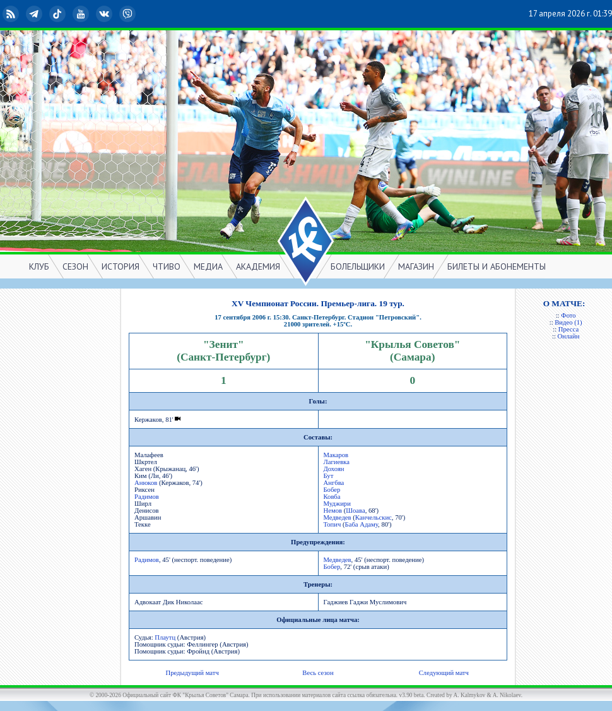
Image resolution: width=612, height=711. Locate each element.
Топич (332, 524)
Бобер (332, 489)
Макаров (336, 454)
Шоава (355, 510)
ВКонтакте (105, 14)
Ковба (332, 496)
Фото (568, 315)
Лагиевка (337, 461)
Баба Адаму (362, 524)
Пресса (568, 329)
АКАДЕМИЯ (258, 266)
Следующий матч (444, 672)
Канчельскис (373, 517)
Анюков (145, 482)
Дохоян (334, 468)
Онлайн (569, 336)
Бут (329, 475)
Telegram (35, 14)
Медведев (337, 517)
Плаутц (165, 637)
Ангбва (334, 482)
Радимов (146, 496)
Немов (333, 510)
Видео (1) (568, 322)
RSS (12, 14)
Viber (128, 14)
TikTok (58, 14)
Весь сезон (317, 672)
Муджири (337, 503)
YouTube (82, 14)
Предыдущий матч (191, 672)
